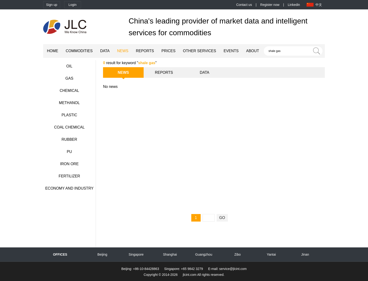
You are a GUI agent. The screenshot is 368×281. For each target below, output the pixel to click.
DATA (105, 51)
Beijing (102, 254)
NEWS (122, 51)
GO (222, 218)
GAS (69, 78)
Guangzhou (203, 254)
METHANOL (69, 103)
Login (73, 5)
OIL (69, 66)
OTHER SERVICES (199, 51)
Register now (270, 5)
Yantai (271, 254)
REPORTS (145, 51)
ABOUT (252, 51)
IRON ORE (69, 164)
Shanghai (170, 254)
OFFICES (60, 254)
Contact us (244, 5)
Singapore (136, 254)
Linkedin (294, 5)
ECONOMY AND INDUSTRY (69, 188)
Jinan (305, 254)
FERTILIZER (69, 176)
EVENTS (231, 51)
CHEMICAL (69, 91)
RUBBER (69, 139)
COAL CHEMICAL (69, 127)
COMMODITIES (79, 51)
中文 (318, 5)
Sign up (51, 5)
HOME (52, 51)
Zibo (237, 254)
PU (69, 152)
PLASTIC (69, 115)
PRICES (168, 51)
